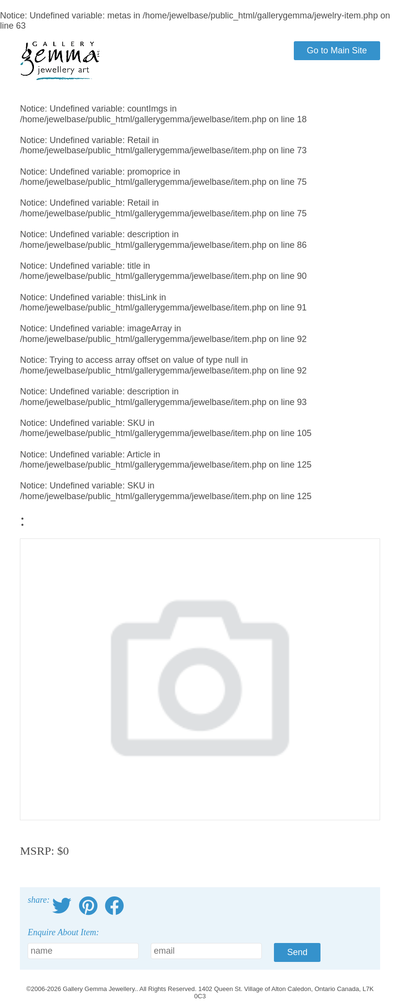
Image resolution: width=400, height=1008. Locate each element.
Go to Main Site (337, 50)
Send (297, 952)
